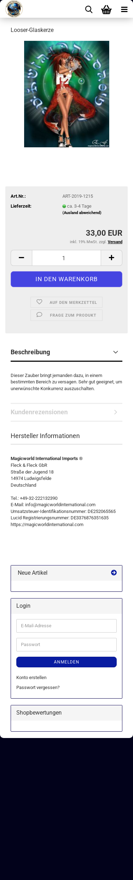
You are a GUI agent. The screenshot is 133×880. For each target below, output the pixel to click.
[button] (21, 258)
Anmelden (66, 662)
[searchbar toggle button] (89, 9)
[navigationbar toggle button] (124, 9)
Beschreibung (30, 352)
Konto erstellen (31, 677)
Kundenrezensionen (39, 412)
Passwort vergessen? (38, 687)
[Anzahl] (66, 258)
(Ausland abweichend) (81, 213)
